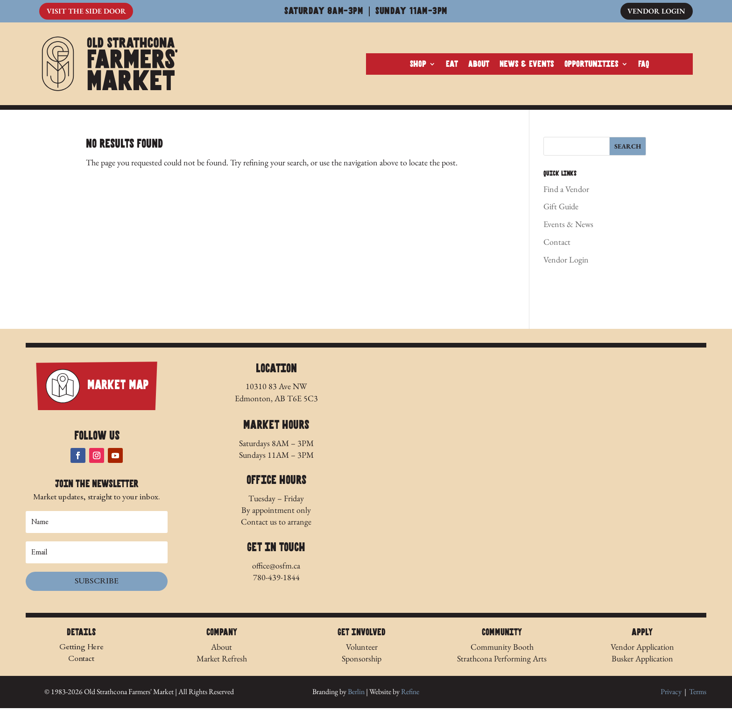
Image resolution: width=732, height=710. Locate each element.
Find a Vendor (566, 190)
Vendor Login (656, 11)
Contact (556, 243)
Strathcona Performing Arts (502, 660)
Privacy (671, 693)
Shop (418, 65)
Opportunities (591, 65)
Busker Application (642, 660)
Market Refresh (222, 660)
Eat (452, 65)
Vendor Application (642, 648)
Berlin (356, 693)
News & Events (527, 65)
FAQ (643, 65)
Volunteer (362, 648)
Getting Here (81, 648)
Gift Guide (560, 208)
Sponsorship (361, 660)
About (478, 65)
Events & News (568, 225)
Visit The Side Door (86, 11)
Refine (410, 693)
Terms (697, 693)
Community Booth (502, 648)
